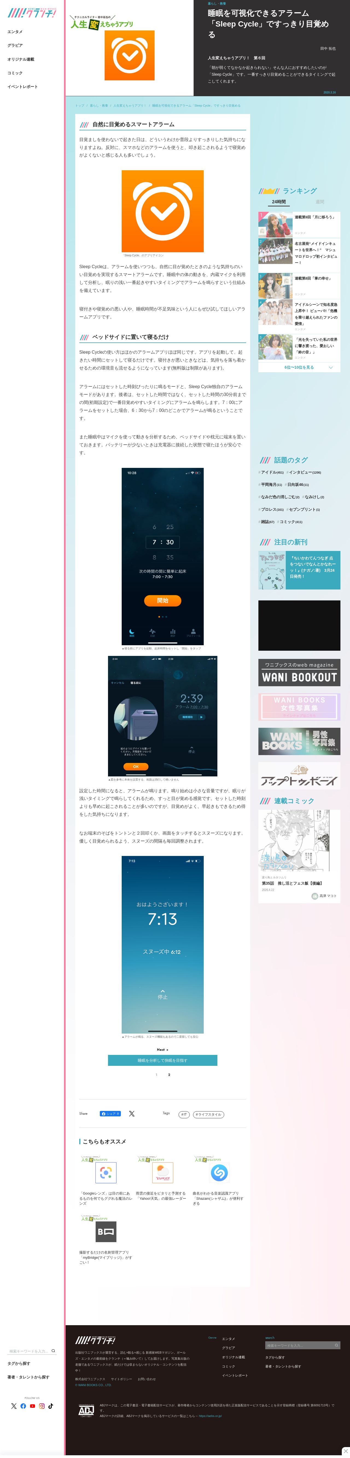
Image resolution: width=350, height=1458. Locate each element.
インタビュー (305, 472)
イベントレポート (22, 86)
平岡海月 (271, 484)
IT (185, 1114)
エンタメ (15, 32)
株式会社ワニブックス (90, 1379)
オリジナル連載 (20, 59)
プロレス (272, 509)
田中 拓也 (328, 48)
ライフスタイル (209, 1114)
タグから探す (18, 1363)
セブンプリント (304, 509)
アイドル (272, 472)
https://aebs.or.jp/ (210, 1416)
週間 (320, 202)
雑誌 (268, 522)
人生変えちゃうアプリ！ (130, 105)
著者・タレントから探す (28, 1377)
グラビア (15, 45)
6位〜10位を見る (299, 367)
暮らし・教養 (99, 105)
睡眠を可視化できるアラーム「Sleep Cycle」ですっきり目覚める (196, 105)
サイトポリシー (121, 1379)
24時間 (279, 202)
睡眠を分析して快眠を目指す (163, 1060)
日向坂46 (298, 484)
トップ (79, 105)
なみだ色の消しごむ (280, 497)
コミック (15, 73)
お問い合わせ (147, 1379)
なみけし (314, 497)
